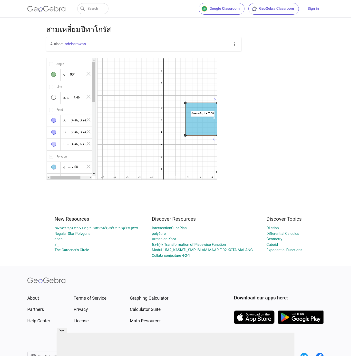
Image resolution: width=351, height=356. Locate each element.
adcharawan (75, 44)
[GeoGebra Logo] (46, 9)
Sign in (313, 8)
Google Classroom (221, 9)
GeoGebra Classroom (272, 9)
